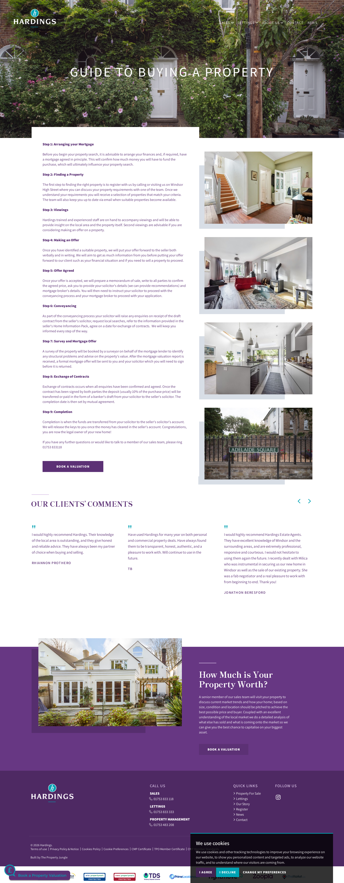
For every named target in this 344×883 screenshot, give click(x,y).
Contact (299, 20)
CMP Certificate (141, 849)
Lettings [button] (251, 20)
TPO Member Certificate (169, 849)
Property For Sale (247, 793)
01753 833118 (52, 447)
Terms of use (38, 849)
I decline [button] (227, 872)
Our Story (241, 804)
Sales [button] (230, 20)
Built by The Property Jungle (49, 857)
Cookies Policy (91, 849)
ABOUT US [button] (276, 20)
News (316, 20)
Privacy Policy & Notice (64, 849)
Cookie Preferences (116, 849)
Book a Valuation (73, 466)
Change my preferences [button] (264, 872)
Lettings (240, 798)
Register (240, 809)
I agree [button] (205, 872)
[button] (299, 501)
